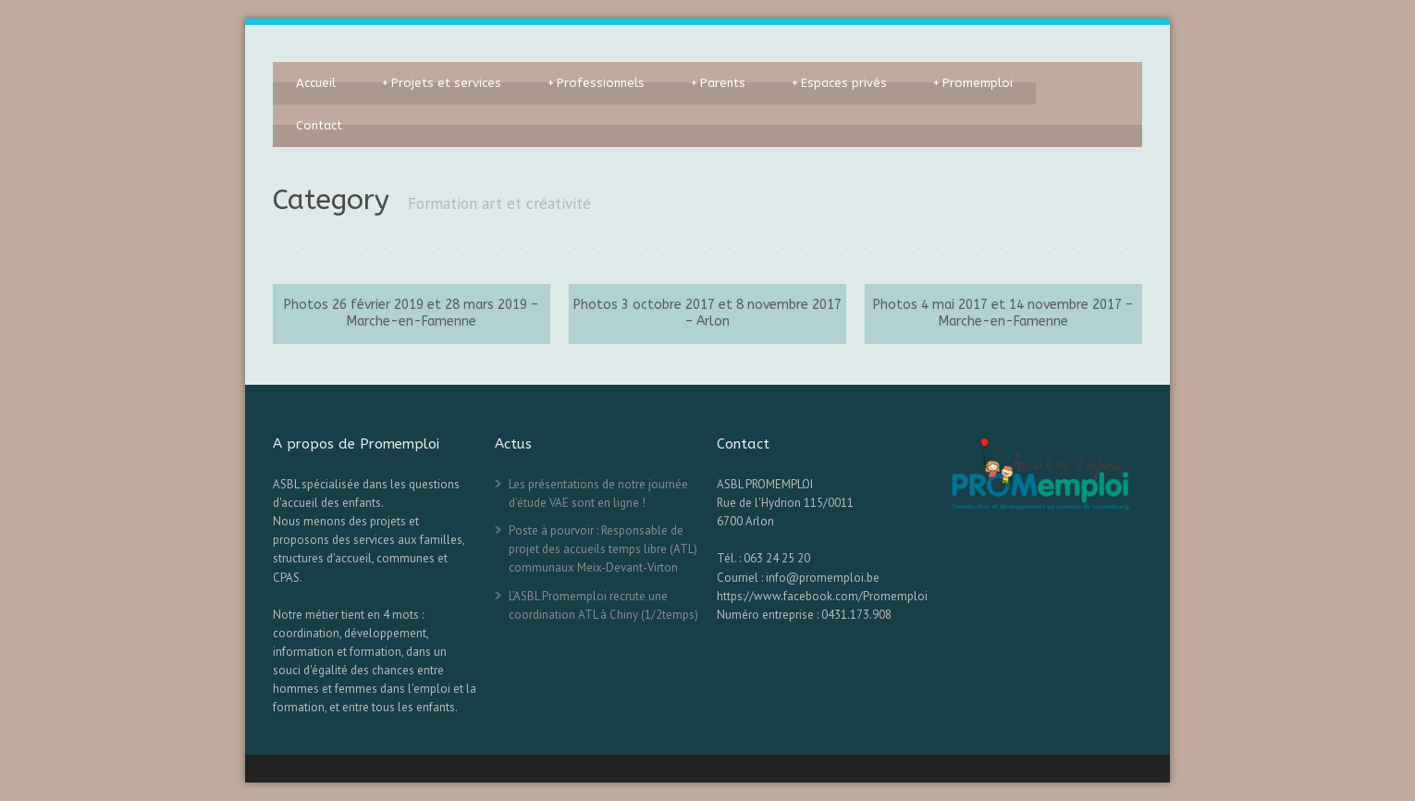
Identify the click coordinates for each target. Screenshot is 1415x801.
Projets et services (441, 83)
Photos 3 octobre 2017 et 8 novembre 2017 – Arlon (707, 313)
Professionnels (596, 83)
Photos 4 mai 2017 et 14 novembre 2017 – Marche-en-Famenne (1003, 313)
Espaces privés (839, 83)
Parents (718, 83)
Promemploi (973, 83)
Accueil (316, 83)
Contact (319, 125)
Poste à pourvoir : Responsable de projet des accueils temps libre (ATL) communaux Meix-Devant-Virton (603, 549)
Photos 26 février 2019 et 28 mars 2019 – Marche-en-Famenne (411, 313)
